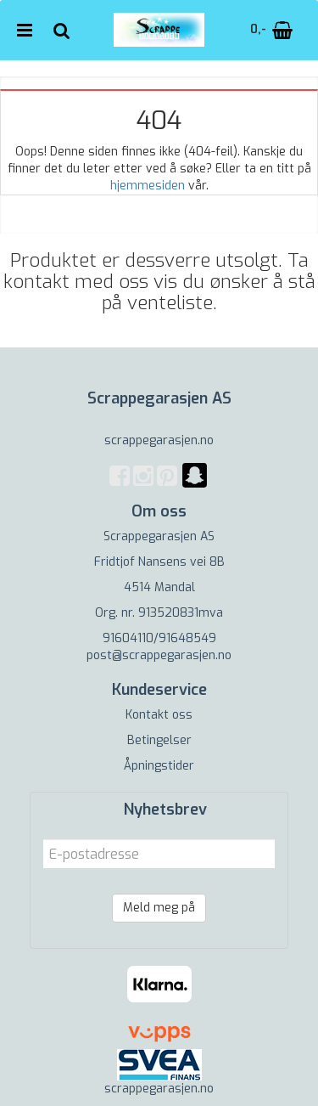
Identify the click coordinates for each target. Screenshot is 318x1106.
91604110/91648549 (159, 638)
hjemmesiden (147, 186)
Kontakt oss (159, 715)
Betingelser (159, 740)
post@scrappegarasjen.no (159, 655)
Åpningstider (159, 766)
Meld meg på (159, 908)
